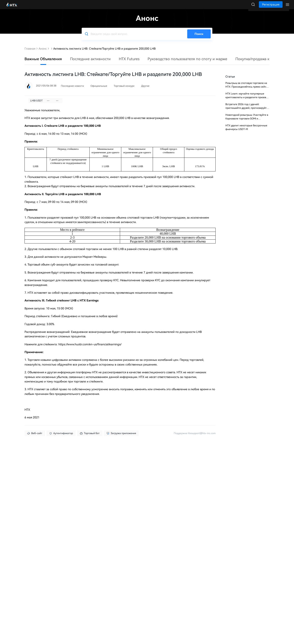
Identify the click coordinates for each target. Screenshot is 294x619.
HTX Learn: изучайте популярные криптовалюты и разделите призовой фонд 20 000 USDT (247, 101)
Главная (29, 52)
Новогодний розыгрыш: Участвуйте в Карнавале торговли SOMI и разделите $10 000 (246, 123)
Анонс (43, 52)
